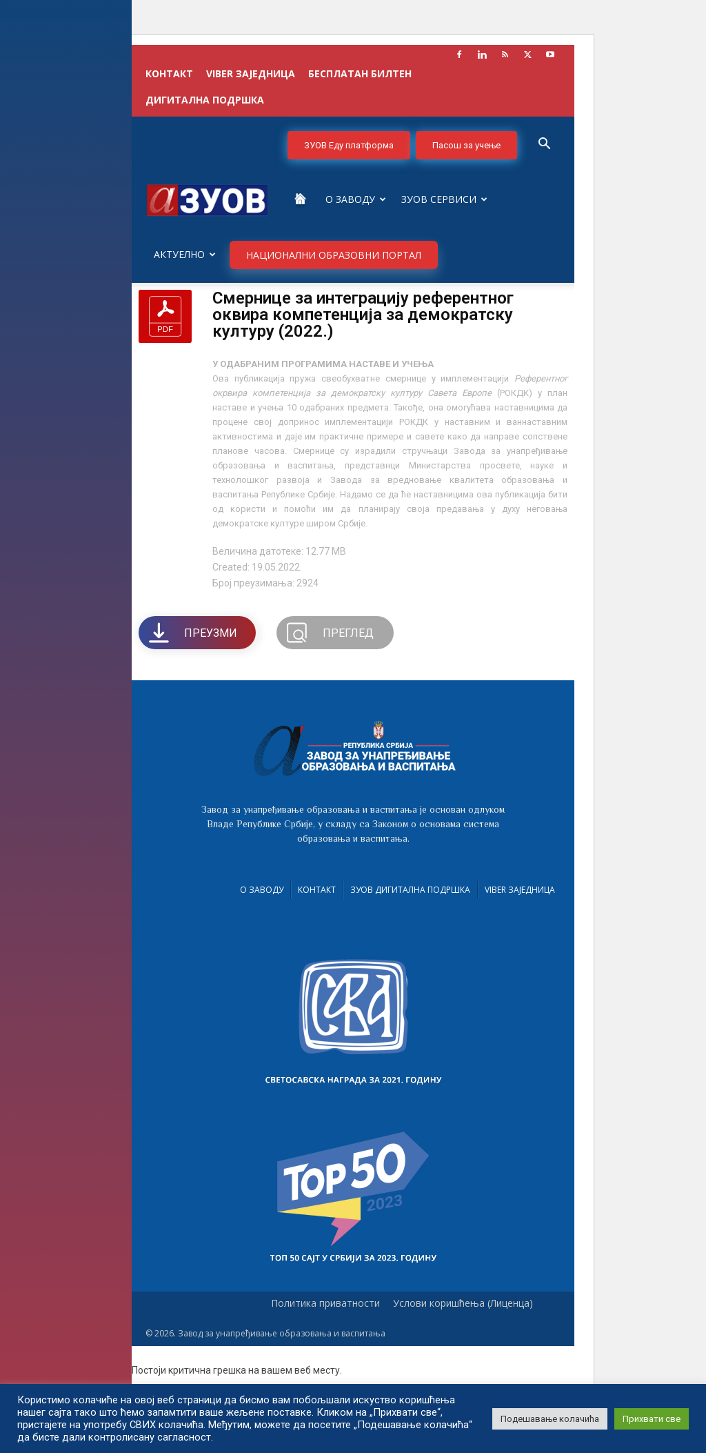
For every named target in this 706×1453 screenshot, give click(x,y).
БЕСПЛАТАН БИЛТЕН (360, 73)
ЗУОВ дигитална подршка (410, 890)
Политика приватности (325, 1303)
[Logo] (207, 199)
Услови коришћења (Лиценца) (463, 1303)
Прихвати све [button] (651, 1419)
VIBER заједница (250, 73)
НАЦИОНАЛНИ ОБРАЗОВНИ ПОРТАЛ (333, 254)
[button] (544, 145)
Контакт (317, 890)
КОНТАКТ (169, 73)
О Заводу (355, 199)
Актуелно (185, 254)
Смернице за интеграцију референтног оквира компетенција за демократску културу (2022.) (363, 314)
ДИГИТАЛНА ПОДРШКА (204, 99)
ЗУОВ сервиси (444, 199)
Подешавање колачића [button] (550, 1419)
